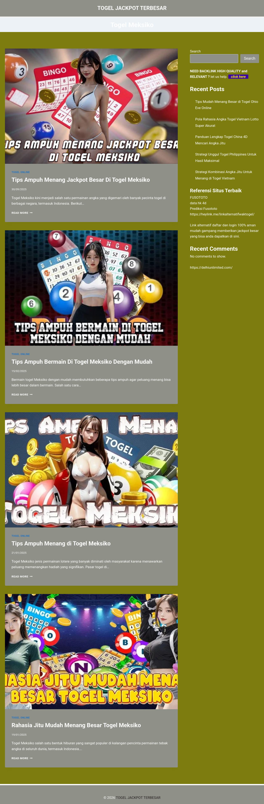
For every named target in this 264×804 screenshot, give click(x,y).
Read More (22, 212)
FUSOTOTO (198, 197)
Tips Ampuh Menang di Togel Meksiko (61, 543)
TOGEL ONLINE (21, 172)
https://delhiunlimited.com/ (211, 267)
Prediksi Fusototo (203, 209)
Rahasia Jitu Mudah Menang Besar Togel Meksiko (76, 725)
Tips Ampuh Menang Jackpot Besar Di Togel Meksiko (81, 179)
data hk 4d (198, 203)
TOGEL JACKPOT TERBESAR (138, 798)
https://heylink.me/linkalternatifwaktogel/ (222, 214)
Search (195, 51)
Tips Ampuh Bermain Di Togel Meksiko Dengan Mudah (82, 361)
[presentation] (91, 106)
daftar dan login (224, 225)
